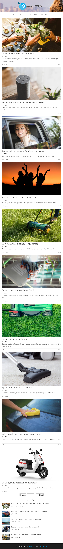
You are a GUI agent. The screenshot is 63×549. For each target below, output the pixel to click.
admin (5, 56)
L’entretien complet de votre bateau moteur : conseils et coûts (25, 527)
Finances (14, 15)
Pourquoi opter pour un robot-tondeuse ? (15, 338)
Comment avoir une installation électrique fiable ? (18, 290)
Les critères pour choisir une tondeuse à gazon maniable (20, 243)
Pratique (36, 15)
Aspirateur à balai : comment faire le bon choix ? (17, 387)
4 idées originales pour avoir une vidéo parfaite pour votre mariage (23, 151)
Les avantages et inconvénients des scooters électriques (19, 482)
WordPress (31, 546)
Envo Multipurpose (43, 546)
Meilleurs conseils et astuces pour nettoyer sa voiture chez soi (21, 433)
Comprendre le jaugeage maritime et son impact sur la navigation (26, 519)
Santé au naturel (46, 15)
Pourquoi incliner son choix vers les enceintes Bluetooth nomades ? (23, 102)
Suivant (41, 495)
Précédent (23, 495)
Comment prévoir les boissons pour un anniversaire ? (19, 53)
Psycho (29, 15)
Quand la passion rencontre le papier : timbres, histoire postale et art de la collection (30, 503)
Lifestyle (22, 15)
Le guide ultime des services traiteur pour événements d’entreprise (26, 535)
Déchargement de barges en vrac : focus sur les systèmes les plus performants (29, 511)
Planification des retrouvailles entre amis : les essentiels (19, 197)
